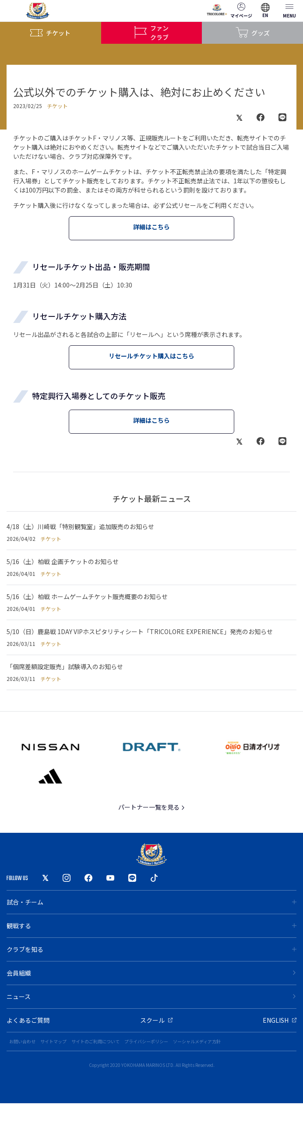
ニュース (151, 996)
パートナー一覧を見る (151, 807)
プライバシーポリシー (146, 1041)
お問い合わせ (22, 1041)
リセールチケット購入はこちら (151, 355)
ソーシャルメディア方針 (197, 1041)
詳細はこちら (151, 226)
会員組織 (151, 972)
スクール (156, 1020)
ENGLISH (279, 1020)
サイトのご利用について (95, 1041)
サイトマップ (53, 1041)
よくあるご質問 (28, 1020)
